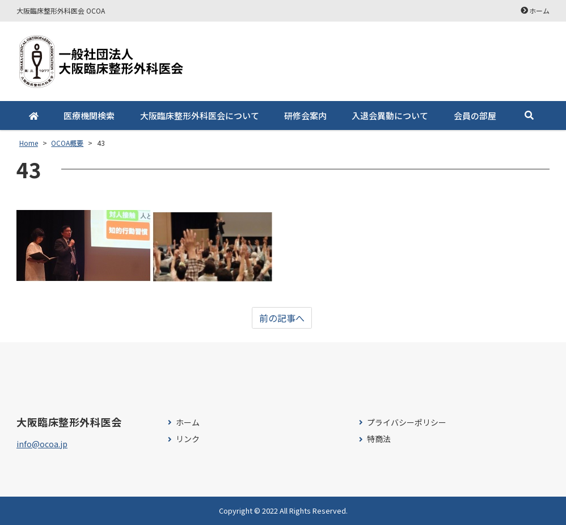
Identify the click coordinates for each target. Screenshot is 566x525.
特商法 (379, 439)
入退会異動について (390, 115)
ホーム (539, 10)
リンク (188, 439)
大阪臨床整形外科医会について (199, 115)
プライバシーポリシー (406, 422)
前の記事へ (282, 318)
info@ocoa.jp (41, 444)
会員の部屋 (475, 115)
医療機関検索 (89, 115)
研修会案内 (305, 115)
